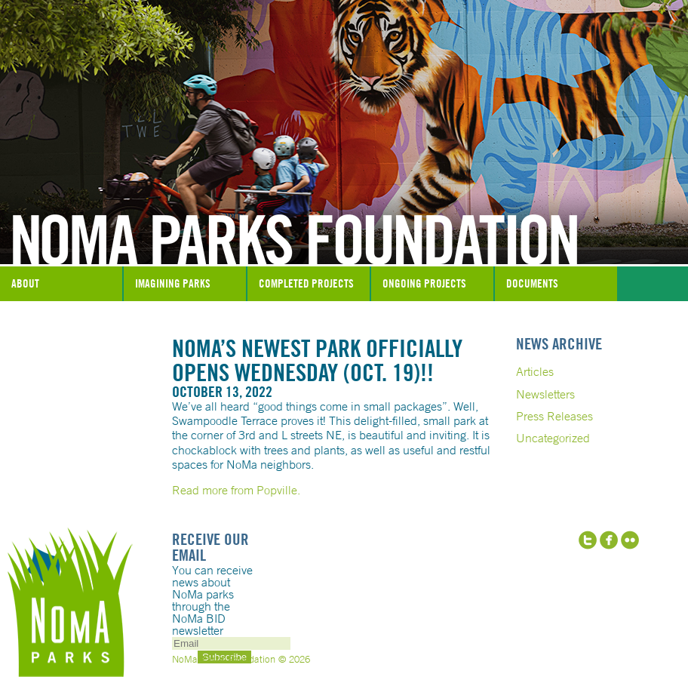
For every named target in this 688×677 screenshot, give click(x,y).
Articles (535, 371)
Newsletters (545, 394)
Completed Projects (306, 283)
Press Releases (554, 415)
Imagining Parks (172, 283)
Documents (532, 283)
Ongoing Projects (424, 283)
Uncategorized (553, 437)
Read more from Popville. (236, 489)
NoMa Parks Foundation (344, 228)
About (25, 283)
